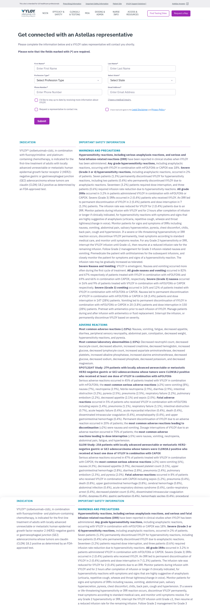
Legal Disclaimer (140, 109)
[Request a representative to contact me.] (36, 109)
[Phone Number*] (68, 92)
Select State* (114, 75)
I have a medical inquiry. (119, 99)
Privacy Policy (158, 109)
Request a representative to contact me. (58, 109)
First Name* (39, 64)
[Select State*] (142, 80)
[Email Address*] (142, 92)
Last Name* (113, 64)
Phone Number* (41, 87)
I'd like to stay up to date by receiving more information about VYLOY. (68, 101)
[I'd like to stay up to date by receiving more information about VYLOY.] (36, 100)
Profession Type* (41, 75)
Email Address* (114, 87)
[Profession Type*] (68, 80)
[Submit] (41, 121)
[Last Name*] (142, 68)
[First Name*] (68, 68)
